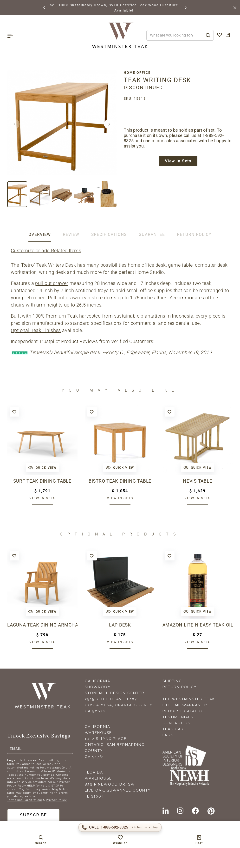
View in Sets (178, 161)
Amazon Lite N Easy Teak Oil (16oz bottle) (197, 625)
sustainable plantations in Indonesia (153, 316)
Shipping (172, 681)
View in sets (42, 498)
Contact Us (176, 723)
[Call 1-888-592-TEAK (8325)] (120, 827)
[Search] (208, 35)
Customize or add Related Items (46, 250)
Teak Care (174, 729)
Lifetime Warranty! (185, 705)
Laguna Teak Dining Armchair (42, 625)
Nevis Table (197, 481)
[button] (44, 7)
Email (16, 748)
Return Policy (179, 687)
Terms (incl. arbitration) (24, 800)
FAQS (168, 735)
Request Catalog (183, 711)
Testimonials (177, 717)
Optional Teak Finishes (36, 330)
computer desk (211, 265)
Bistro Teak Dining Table (120, 481)
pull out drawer (51, 283)
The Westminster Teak (188, 699)
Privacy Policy (56, 800)
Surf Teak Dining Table (42, 481)
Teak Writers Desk (56, 265)
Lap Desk (120, 625)
